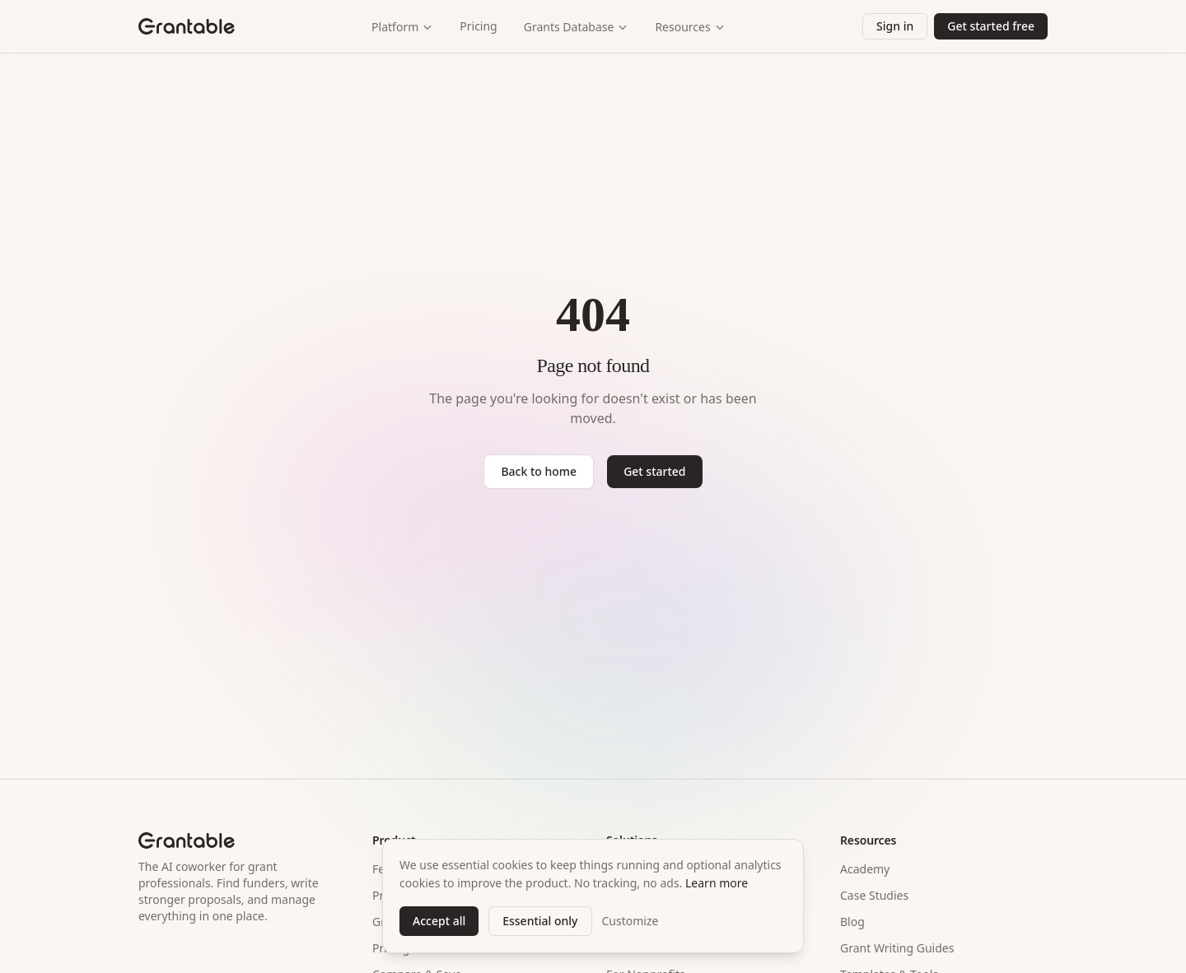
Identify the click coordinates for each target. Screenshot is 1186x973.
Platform (402, 27)
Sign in (894, 26)
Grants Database (576, 27)
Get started (654, 471)
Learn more (716, 883)
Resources (690, 27)
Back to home (539, 471)
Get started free (990, 26)
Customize (630, 921)
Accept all (439, 921)
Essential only (539, 921)
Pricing (478, 26)
